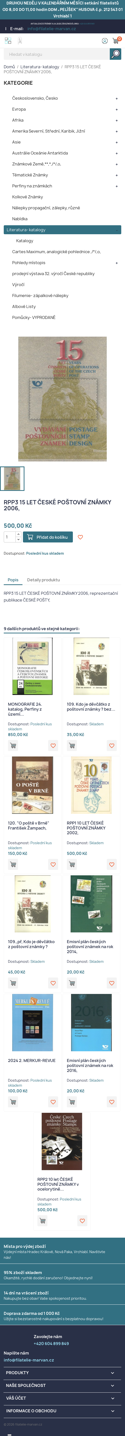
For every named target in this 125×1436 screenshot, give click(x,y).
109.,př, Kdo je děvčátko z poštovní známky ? (31, 944)
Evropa (19, 109)
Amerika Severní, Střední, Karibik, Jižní (48, 131)
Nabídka (19, 219)
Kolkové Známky (27, 197)
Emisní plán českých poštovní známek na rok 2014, (90, 946)
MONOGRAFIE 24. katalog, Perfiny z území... (25, 709)
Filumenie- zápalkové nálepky (40, 295)
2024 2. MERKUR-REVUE (32, 1060)
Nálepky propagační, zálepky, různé (46, 208)
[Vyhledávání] (62, 54)
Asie (16, 142)
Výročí (18, 284)
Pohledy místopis (28, 262)
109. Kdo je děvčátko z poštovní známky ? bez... (91, 706)
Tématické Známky (30, 175)
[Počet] (10, 536)
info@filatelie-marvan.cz (51, 28)
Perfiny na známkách (32, 186)
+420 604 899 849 (87, 24)
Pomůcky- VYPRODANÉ (34, 317)
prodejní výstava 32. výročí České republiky (53, 273)
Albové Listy (24, 306)
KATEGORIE (18, 82)
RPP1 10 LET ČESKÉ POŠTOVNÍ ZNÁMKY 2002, (86, 828)
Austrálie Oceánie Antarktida (40, 153)
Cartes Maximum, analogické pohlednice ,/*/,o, (56, 251)
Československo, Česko (35, 98)
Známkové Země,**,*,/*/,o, (36, 164)
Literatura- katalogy (26, 229)
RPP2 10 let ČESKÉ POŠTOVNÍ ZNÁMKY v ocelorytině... (58, 1184)
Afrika (17, 120)
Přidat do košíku (52, 537)
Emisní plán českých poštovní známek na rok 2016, (90, 1065)
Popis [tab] (13, 580)
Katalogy (24, 240)
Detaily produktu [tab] (43, 580)
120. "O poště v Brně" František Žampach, (28, 825)
